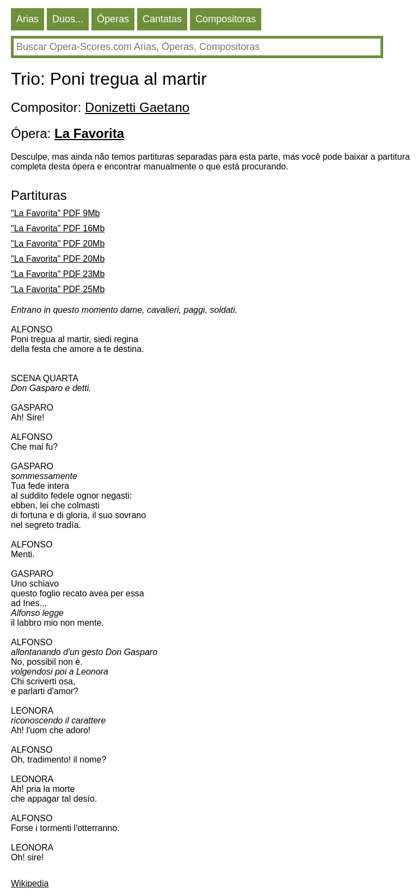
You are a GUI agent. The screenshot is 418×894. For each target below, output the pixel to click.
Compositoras (225, 19)
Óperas (113, 19)
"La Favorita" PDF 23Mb (57, 274)
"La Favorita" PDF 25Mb (57, 289)
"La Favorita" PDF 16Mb (57, 228)
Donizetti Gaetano (137, 107)
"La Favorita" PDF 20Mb (57, 243)
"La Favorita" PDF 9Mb (55, 213)
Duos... (67, 19)
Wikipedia (29, 883)
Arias (27, 19)
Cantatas (162, 19)
